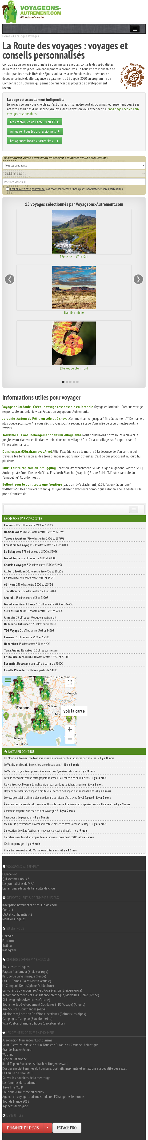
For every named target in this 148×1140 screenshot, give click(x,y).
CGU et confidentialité (17, 914)
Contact (7, 909)
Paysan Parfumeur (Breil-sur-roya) (25, 971)
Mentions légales (14, 919)
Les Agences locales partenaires (34, 140)
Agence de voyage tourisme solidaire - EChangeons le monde (43, 1096)
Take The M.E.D (12, 1087)
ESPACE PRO (67, 1128)
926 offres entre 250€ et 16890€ (34, 538)
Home (6, 36)
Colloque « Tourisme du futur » (23, 1091)
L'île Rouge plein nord (74, 368)
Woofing (7, 1054)
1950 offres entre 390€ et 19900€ (29, 525)
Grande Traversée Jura (17, 1049)
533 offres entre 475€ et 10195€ (33, 571)
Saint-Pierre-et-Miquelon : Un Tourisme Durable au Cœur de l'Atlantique (50, 1044)
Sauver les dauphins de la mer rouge (26, 1077)
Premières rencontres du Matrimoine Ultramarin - (41, 850)
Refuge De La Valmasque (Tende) (24, 976)
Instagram (9, 950)
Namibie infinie (74, 312)
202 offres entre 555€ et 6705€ (30, 591)
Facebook (8, 940)
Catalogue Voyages (26, 36)
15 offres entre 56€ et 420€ (27, 644)
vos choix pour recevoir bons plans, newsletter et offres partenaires (64, 189)
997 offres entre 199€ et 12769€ (34, 532)
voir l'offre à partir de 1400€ (30, 670)
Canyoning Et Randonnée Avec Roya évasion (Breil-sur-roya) (42, 990)
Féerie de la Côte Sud (74, 256)
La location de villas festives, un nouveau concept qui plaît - (46, 830)
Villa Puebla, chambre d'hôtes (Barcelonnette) (33, 1023)
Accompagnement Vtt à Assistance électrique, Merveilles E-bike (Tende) (50, 995)
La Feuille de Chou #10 (17, 1073)
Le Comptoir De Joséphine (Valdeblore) (28, 985)
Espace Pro (9, 874)
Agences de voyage (15, 1106)
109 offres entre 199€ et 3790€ (33, 611)
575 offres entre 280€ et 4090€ (30, 558)
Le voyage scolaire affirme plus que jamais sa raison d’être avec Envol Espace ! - (57, 797)
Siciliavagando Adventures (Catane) (26, 999)
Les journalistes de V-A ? (18, 883)
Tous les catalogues (16, 966)
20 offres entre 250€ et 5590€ (26, 637)
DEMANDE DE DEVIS (23, 1128)
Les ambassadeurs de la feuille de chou (28, 888)
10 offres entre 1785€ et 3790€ (36, 657)
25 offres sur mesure (30, 624)
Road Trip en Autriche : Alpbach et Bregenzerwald (35, 1063)
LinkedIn (7, 935)
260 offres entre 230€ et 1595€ (29, 578)
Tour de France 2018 (15, 1101)
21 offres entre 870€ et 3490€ (29, 630)
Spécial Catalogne (14, 1059)
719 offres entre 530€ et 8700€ (36, 545)
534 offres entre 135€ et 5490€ (33, 565)
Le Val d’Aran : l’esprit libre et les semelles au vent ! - (41, 765)
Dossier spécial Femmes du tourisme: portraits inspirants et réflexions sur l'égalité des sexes (64, 1068)
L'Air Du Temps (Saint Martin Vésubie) (26, 980)
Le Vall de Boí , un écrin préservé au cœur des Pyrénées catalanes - (50, 771)
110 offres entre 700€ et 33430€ (38, 604)
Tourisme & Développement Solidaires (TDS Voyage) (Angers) (43, 1004)
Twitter (7, 945)
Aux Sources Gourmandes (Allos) (24, 1009)
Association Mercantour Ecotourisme (27, 1040)
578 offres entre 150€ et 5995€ (30, 551)
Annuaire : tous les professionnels (35, 131)
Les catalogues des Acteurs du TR (34, 121)
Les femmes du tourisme (19, 1082)
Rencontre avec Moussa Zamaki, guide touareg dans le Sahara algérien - (53, 784)
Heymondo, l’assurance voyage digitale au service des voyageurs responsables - (57, 791)
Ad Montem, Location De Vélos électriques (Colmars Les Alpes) (44, 1013)
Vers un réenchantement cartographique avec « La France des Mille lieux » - (55, 778)
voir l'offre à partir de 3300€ (33, 663)
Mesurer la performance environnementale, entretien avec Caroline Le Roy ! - (55, 824)
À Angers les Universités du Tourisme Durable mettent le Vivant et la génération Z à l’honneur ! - (67, 804)
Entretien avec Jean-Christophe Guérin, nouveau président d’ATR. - (49, 837)
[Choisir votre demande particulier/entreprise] (47, 1128)
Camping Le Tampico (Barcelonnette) (27, 1018)
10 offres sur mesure (30, 650)
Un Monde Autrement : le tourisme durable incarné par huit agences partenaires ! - (59, 758)
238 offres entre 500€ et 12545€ (28, 584)
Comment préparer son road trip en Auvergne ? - (39, 811)
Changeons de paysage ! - (26, 817)
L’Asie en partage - (22, 844)
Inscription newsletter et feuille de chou (29, 904)
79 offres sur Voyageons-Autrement (30, 617)
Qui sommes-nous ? (15, 878)
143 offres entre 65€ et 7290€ (26, 598)
